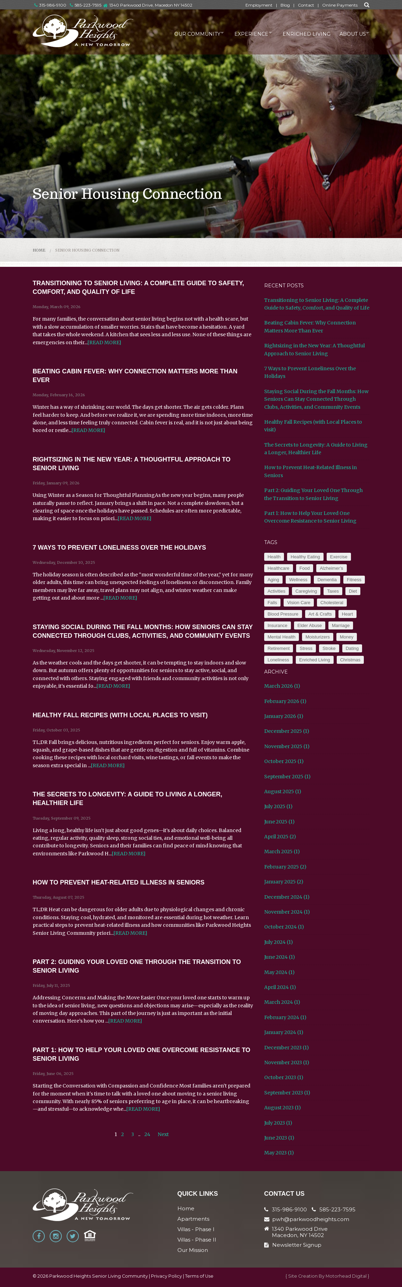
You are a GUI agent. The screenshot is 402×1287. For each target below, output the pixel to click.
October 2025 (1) (284, 761)
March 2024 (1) (282, 1002)
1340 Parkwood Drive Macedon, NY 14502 (300, 1232)
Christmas (350, 659)
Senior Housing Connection (87, 250)
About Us (349, 32)
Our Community (186, 32)
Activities (276, 591)
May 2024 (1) (279, 972)
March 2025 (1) (282, 851)
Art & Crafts (320, 614)
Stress (306, 648)
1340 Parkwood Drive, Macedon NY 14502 (150, 5)
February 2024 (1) (285, 1017)
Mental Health (281, 637)
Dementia (327, 579)
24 (147, 1134)
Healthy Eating (305, 556)
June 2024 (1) (279, 957)
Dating (352, 648)
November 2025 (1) (287, 746)
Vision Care (298, 602)
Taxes (333, 591)
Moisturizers (317, 637)
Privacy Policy (166, 1276)
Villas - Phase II (196, 1239)
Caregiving (306, 591)
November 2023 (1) (286, 1062)
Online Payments (340, 5)
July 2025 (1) (278, 806)
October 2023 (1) (283, 1077)
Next (163, 1134)
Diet (353, 591)
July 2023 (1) (278, 1123)
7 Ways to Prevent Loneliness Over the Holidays (119, 547)
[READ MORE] (104, 342)
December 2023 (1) (286, 1047)
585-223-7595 (85, 5)
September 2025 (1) (287, 776)
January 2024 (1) (283, 1032)
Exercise (338, 556)
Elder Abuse (310, 625)
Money (346, 637)
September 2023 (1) (287, 1093)
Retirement (279, 648)
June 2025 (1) (279, 822)
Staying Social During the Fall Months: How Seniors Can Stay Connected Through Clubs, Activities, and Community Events (316, 399)
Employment (259, 5)
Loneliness (278, 659)
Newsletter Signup (292, 1245)
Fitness (354, 579)
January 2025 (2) (283, 882)
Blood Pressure (283, 614)
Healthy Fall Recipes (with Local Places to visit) (120, 715)
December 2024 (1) (287, 897)
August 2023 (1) (282, 1107)
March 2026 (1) (282, 686)
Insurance (277, 625)
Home (39, 250)
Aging (273, 579)
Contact (306, 5)
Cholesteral (331, 602)
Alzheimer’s (331, 568)
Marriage (341, 625)
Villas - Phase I (196, 1229)
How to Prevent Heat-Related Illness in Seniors (118, 882)
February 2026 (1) (285, 701)
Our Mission (192, 1250)
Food (305, 568)
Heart (347, 614)
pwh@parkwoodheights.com (310, 1219)
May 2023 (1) (279, 1153)
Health (274, 556)
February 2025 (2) (285, 867)
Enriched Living (302, 32)
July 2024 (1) (278, 942)
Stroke (329, 648)
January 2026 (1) (283, 716)
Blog (285, 5)
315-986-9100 (50, 5)
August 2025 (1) (282, 791)
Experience (243, 32)
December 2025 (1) (286, 731)
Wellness (298, 579)
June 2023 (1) (279, 1138)
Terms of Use (199, 1276)
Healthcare (279, 568)
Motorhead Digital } (347, 1276)
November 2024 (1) (287, 912)
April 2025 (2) (280, 836)
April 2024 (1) (280, 987)
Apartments (193, 1219)
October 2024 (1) (284, 927)
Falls (272, 602)
